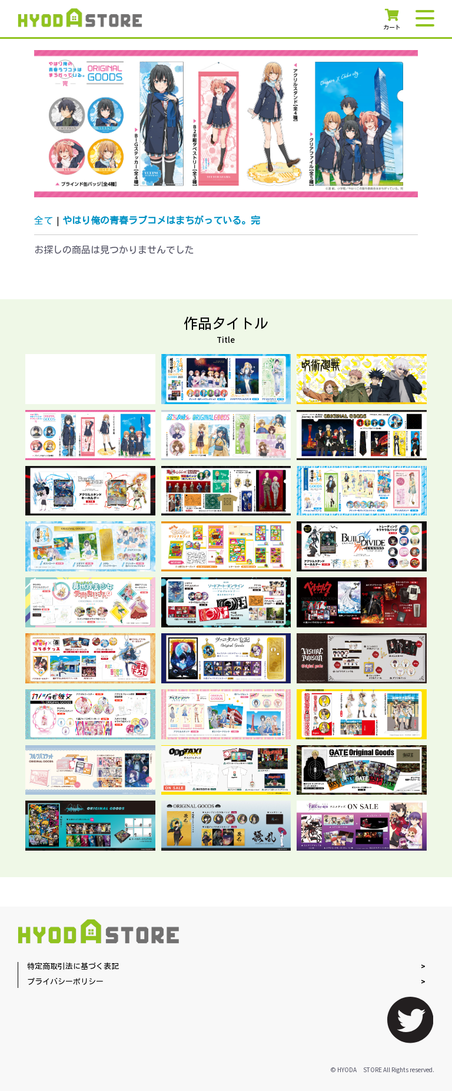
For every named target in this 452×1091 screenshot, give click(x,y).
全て (43, 221)
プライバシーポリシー (65, 982)
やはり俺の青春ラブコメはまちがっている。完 (161, 221)
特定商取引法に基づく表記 (73, 967)
